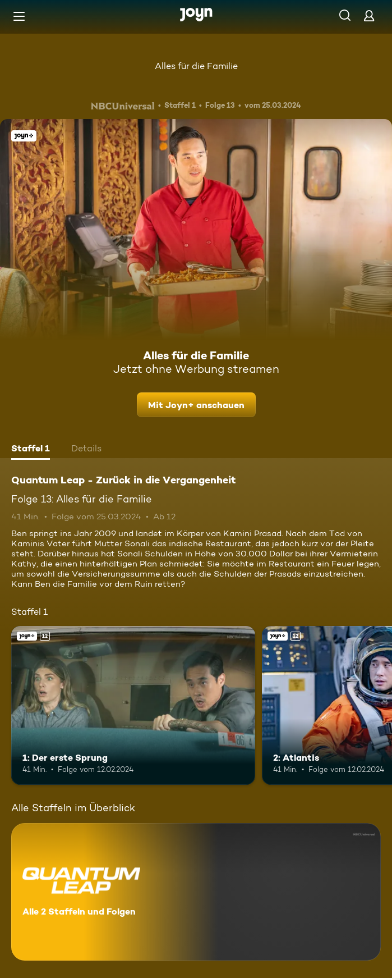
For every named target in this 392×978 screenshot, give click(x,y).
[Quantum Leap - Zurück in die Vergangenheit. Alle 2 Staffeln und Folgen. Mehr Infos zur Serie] (196, 892)
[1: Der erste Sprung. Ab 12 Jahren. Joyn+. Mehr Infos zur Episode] (133, 705)
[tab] (30, 450)
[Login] (369, 15)
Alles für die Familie (196, 66)
